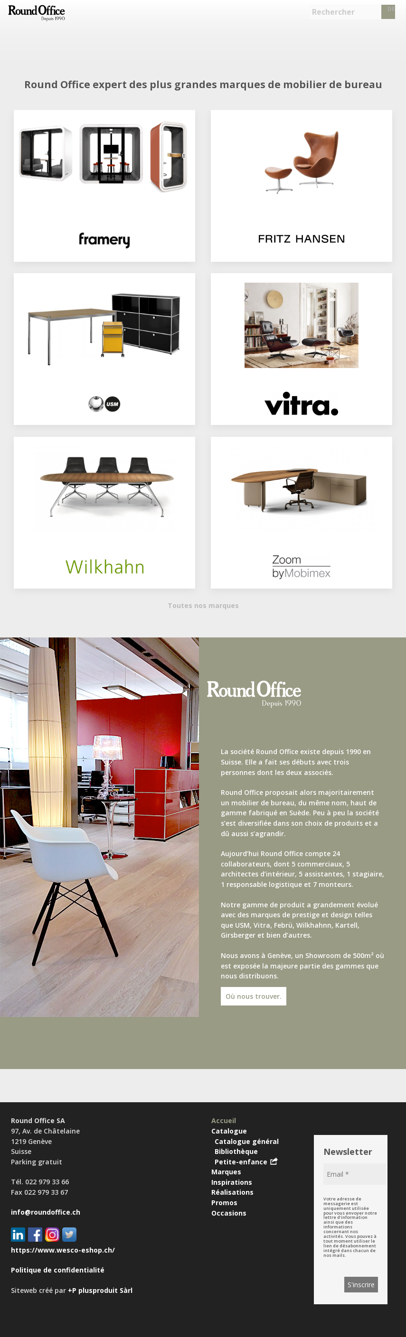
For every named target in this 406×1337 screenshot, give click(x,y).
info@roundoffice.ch (45, 1212)
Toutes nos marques (203, 605)
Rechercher (333, 12)
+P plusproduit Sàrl (100, 1290)
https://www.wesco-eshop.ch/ (63, 1249)
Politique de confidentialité (57, 1269)
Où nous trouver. (254, 996)
